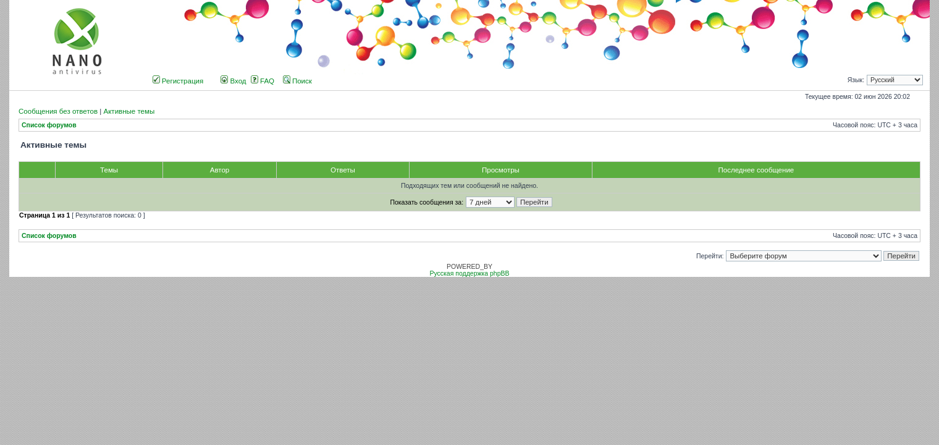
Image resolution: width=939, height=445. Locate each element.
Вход (233, 81)
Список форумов (49, 125)
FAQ (262, 81)
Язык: (856, 80)
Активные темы (128, 111)
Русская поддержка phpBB (469, 273)
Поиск (297, 81)
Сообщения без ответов (58, 111)
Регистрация (178, 81)
